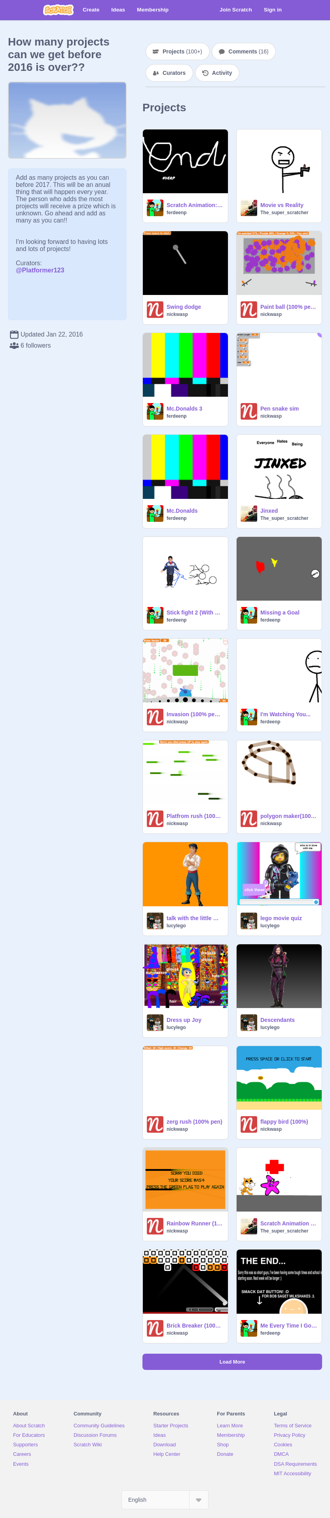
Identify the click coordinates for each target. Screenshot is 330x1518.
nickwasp (177, 314)
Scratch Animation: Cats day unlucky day (195, 205)
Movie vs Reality (281, 205)
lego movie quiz (281, 918)
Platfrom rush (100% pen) (195, 816)
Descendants (277, 1020)
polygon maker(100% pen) (288, 816)
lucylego (176, 925)
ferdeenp (177, 212)
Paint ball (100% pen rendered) (288, 307)
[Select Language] (165, 1499)
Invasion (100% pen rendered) (195, 714)
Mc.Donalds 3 (184, 408)
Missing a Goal (280, 612)
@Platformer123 (40, 270)
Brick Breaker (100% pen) (195, 1325)
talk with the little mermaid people (195, 918)
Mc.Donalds (182, 511)
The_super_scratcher (284, 212)
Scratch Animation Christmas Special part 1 (288, 1223)
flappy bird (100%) (284, 1122)
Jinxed (269, 511)
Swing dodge (184, 307)
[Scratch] (58, 10)
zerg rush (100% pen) (194, 1122)
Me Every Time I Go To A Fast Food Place (288, 1325)
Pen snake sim (279, 408)
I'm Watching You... (285, 714)
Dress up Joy (184, 1020)
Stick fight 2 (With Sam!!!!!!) (195, 612)
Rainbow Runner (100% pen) (195, 1223)
